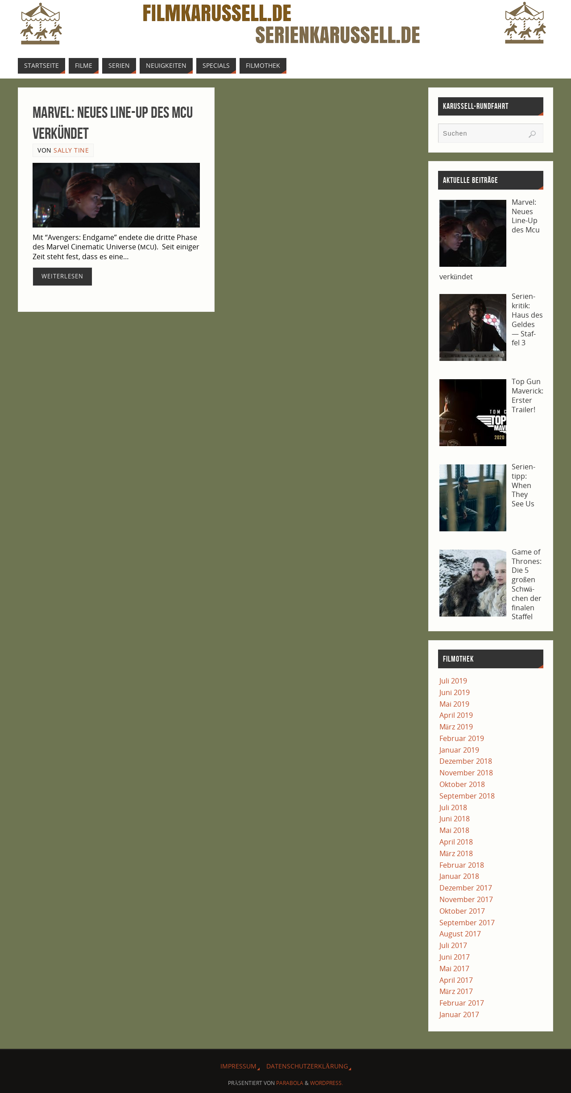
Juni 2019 (454, 692)
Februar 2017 (461, 1003)
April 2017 (456, 980)
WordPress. (326, 1083)
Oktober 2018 (462, 784)
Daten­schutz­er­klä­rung (307, 1066)
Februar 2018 (461, 865)
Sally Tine (71, 150)
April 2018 (456, 842)
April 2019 (456, 715)
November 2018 (466, 773)
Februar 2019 (461, 738)
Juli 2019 (453, 681)
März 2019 (456, 727)
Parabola (289, 1083)
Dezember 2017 (465, 888)
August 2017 (460, 934)
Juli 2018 (453, 807)
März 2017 (456, 991)
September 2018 (467, 796)
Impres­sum (238, 1066)
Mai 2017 (454, 968)
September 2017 (467, 922)
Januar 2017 (459, 1014)
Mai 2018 (454, 830)
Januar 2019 (459, 750)
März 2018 (456, 853)
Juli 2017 (453, 945)
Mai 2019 (454, 704)
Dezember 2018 (465, 761)
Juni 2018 (454, 819)
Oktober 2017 (462, 911)
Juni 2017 (454, 957)
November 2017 (466, 899)
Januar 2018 (459, 876)
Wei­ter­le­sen (62, 276)
